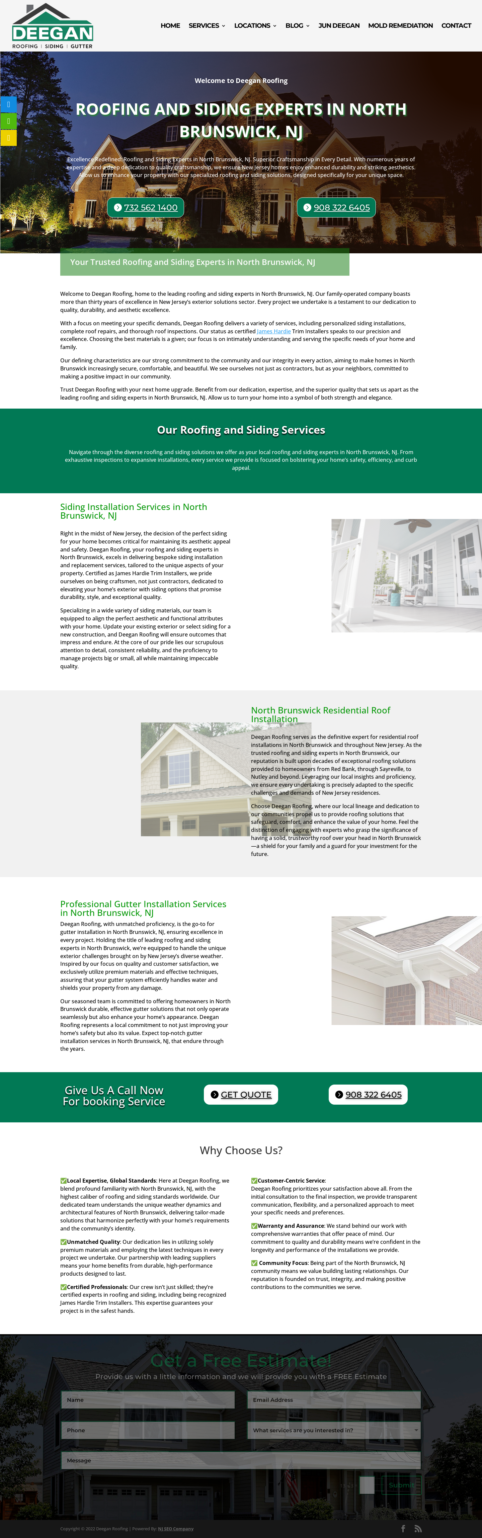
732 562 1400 (153, 207)
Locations (252, 26)
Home (170, 26)
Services (204, 26)
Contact (456, 26)
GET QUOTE (246, 1095)
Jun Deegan (339, 26)
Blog (294, 26)
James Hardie (274, 331)
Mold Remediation (400, 26)
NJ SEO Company (175, 1529)
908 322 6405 (341, 207)
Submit (401, 1485)
